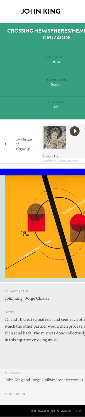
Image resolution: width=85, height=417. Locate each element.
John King (41, 11)
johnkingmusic (49, 161)
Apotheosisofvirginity (68, 161)
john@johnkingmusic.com (56, 411)
